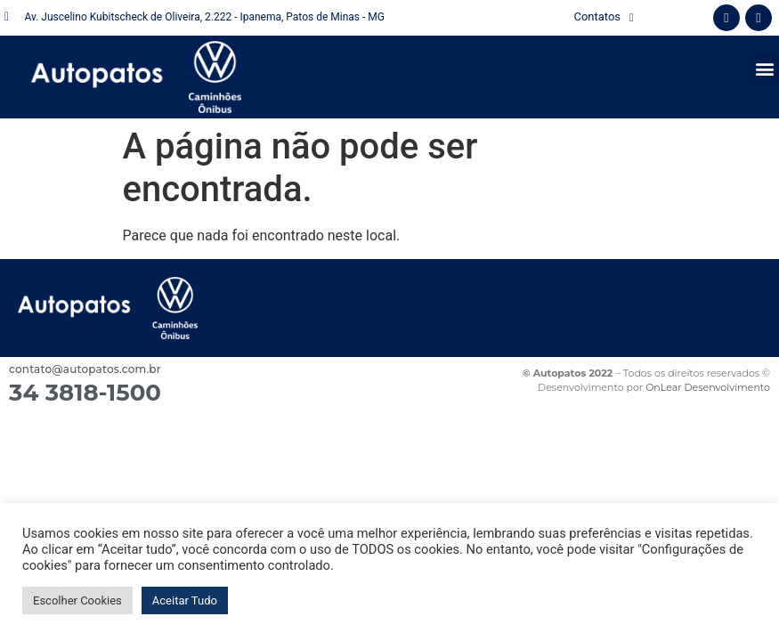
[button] (764, 68)
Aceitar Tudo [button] (184, 600)
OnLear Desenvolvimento (707, 387)
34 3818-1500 (85, 392)
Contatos (603, 17)
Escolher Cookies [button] (77, 600)
